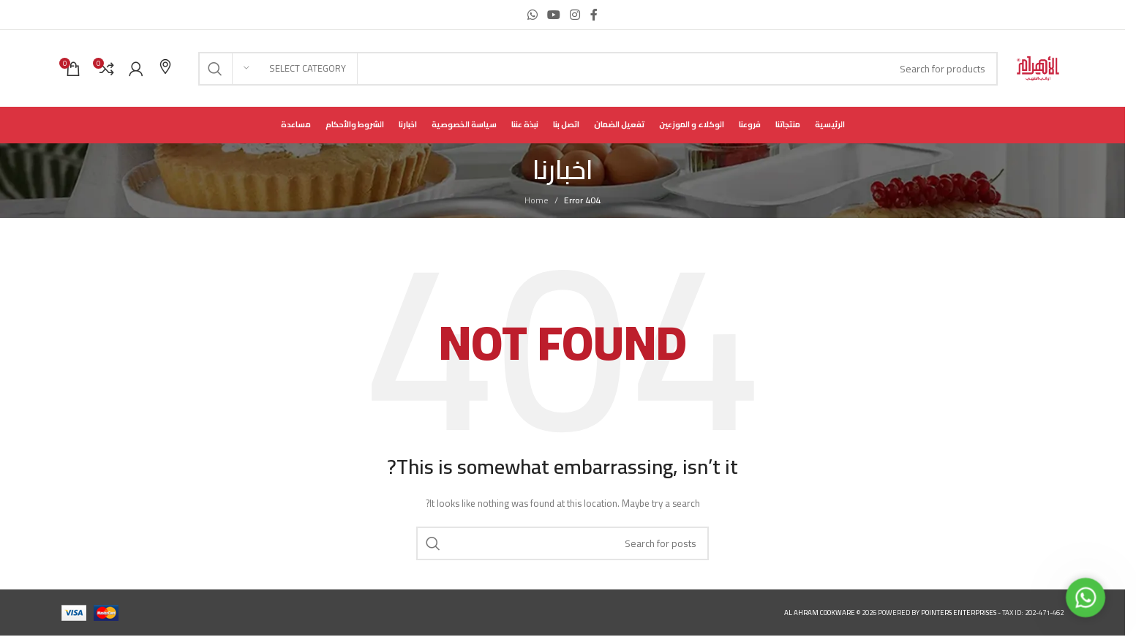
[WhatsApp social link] (532, 15)
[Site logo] (1038, 67)
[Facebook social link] (594, 15)
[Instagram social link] (575, 15)
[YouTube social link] (553, 15)
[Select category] (295, 68)
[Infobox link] (165, 68)
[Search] (598, 69)
